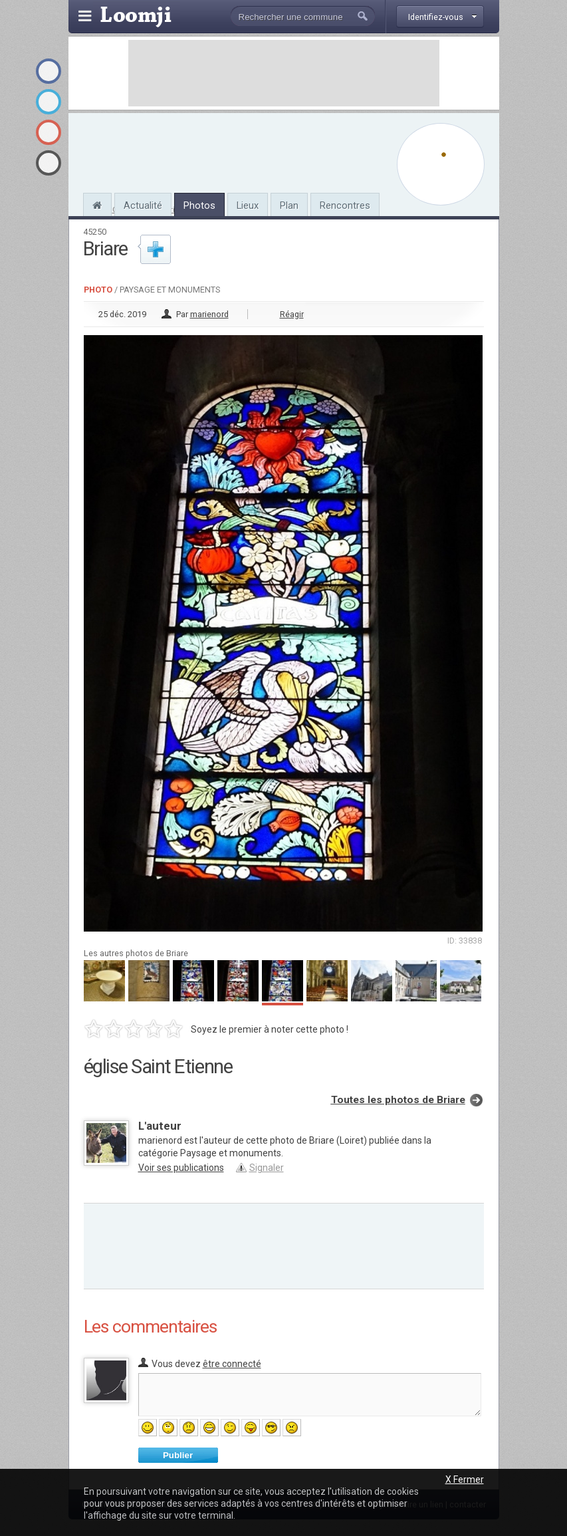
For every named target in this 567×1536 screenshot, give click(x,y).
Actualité (143, 205)
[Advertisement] (283, 73)
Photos (199, 205)
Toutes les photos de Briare (398, 1100)
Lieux (248, 205)
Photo (98, 290)
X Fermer (464, 1479)
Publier (178, 1455)
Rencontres (345, 205)
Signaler (266, 1167)
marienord (209, 314)
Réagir (292, 314)
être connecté (232, 1363)
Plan (289, 205)
